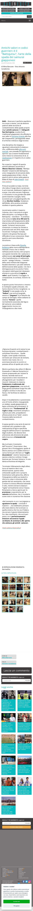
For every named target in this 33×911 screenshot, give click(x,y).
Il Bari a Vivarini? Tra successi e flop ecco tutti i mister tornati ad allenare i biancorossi (8, 790)
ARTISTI (4, 873)
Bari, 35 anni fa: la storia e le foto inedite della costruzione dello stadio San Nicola (7, 810)
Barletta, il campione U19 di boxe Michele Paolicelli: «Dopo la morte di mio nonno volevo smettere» (24, 726)
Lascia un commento (16, 670)
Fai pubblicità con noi (8, 883)
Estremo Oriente (18, 136)
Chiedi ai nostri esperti (8, 881)
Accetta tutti (16, 901)
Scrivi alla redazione (7, 882)
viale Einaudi (19, 179)
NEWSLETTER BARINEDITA (13, 677)
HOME (4, 868)
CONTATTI (21, 875)
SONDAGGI (21, 873)
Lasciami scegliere (18, 897)
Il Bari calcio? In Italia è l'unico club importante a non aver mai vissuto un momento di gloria (24, 769)
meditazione (7, 158)
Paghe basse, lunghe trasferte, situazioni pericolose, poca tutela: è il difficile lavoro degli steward (24, 704)
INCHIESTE (5, 869)
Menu (3, 20)
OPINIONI (21, 868)
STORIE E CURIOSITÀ (7, 871)
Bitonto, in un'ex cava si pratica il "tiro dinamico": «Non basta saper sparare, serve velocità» (8, 770)
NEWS (4, 876)
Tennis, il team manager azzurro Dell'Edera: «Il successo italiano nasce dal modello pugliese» (7, 727)
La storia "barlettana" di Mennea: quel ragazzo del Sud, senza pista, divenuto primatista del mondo (8, 705)
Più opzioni (16, 906)
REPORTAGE (5, 875)
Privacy (20, 876)
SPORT (20, 869)
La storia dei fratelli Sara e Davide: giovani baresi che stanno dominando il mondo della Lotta (24, 790)
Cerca (29, 16)
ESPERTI (20, 871)
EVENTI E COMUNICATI (8, 872)
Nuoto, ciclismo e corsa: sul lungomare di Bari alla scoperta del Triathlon (24, 747)
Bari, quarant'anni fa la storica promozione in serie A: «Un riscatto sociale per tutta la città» (8, 748)
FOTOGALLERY (22, 872)
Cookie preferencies (23, 878)
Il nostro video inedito (16, 827)
